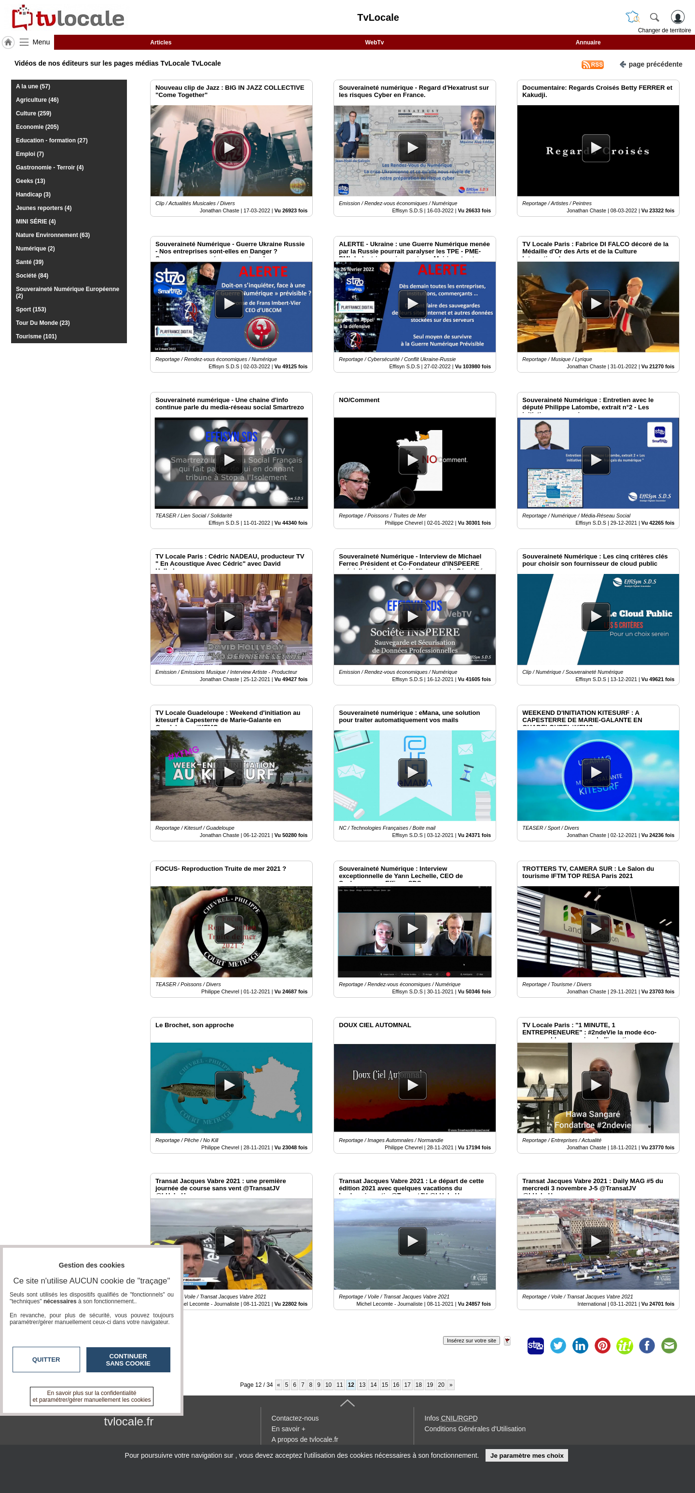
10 (328, 1384)
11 (339, 1384)
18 (419, 1384)
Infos (451, 1418)
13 (362, 1384)
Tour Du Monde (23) (43, 323)
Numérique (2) (35, 248)
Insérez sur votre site (471, 1340)
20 (441, 1384)
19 (430, 1384)
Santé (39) (29, 262)
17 (407, 1384)
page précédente (650, 63)
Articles (160, 42)
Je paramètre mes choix (527, 1455)
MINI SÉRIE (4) (36, 221)
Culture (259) (33, 113)
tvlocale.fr (129, 1421)
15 (385, 1384)
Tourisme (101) (36, 336)
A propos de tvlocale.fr (305, 1439)
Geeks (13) (30, 181)
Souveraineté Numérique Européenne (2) (67, 292)
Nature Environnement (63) (53, 235)
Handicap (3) (33, 194)
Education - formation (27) (52, 140)
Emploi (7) (30, 154)
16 (396, 1384)
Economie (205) (37, 127)
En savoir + (289, 1429)
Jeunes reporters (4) (43, 208)
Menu (41, 42)
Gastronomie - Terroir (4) (49, 167)
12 (351, 1384)
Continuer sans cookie (128, 1360)
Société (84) (32, 275)
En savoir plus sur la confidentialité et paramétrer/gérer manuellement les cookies (92, 1396)
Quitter (46, 1359)
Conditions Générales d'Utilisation (475, 1429)
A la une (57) (33, 86)
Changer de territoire (664, 30)
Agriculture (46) (37, 100)
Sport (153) (31, 309)
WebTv (374, 42)
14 (373, 1384)
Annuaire (588, 42)
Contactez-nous (295, 1418)
